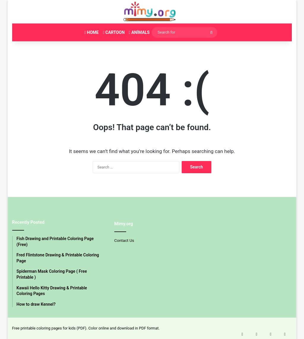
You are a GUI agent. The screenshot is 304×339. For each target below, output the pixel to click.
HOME (91, 32)
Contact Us (124, 240)
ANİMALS (139, 32)
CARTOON (113, 32)
